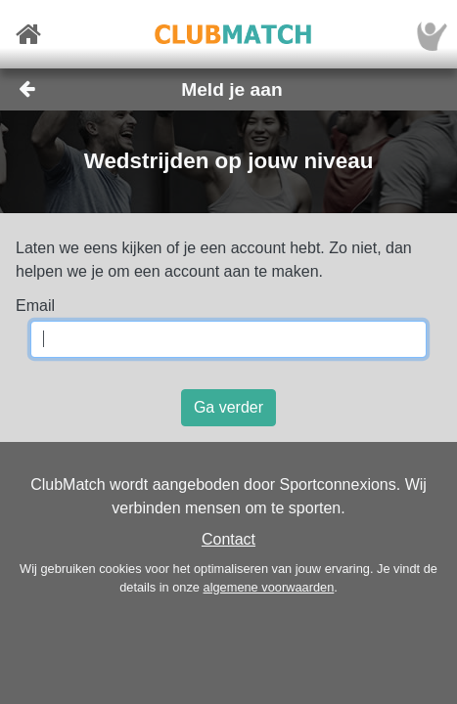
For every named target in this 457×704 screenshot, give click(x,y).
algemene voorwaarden (269, 587)
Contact (228, 539)
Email (35, 305)
